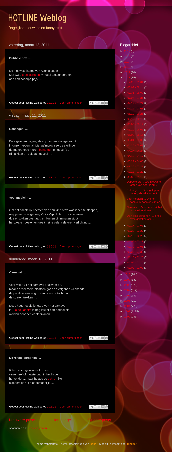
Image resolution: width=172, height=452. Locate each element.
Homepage (61, 420)
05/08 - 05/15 (135, 134)
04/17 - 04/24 (135, 150)
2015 (127, 56)
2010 (127, 274)
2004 (127, 305)
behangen (45, 149)
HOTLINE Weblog (37, 17)
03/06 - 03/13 (135, 177)
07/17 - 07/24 (135, 103)
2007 (127, 290)
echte (51, 378)
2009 (127, 279)
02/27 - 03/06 (135, 225)
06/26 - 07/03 (135, 108)
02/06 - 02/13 (135, 241)
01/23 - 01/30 (135, 251)
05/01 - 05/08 (135, 140)
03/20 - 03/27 (135, 166)
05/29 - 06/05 (135, 129)
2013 (127, 66)
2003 (127, 311)
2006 (127, 295)
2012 (127, 72)
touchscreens (31, 74)
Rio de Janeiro (22, 309)
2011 (127, 77)
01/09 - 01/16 (135, 262)
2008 (127, 284)
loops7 (94, 443)
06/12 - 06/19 (135, 118)
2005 (127, 300)
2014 (127, 61)
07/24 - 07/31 (135, 97)
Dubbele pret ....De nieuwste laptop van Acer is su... (144, 183)
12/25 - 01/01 (135, 82)
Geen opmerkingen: (71, 102)
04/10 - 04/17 (135, 155)
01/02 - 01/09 (135, 267)
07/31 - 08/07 (135, 92)
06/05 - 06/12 (135, 124)
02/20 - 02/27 (135, 230)
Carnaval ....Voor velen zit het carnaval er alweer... (144, 209)
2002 (127, 316)
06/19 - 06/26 (135, 113)
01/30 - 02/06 (135, 246)
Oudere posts (99, 420)
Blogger (131, 443)
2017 (127, 51)
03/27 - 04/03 (135, 161)
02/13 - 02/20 (135, 236)
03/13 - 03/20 (135, 171)
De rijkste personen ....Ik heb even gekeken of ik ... (144, 217)
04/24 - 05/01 (135, 145)
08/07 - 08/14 (135, 87)
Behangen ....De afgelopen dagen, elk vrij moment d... (144, 192)
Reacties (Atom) (37, 428)
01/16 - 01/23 (135, 257)
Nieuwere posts (22, 420)
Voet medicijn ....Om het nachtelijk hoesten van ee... (145, 200)
